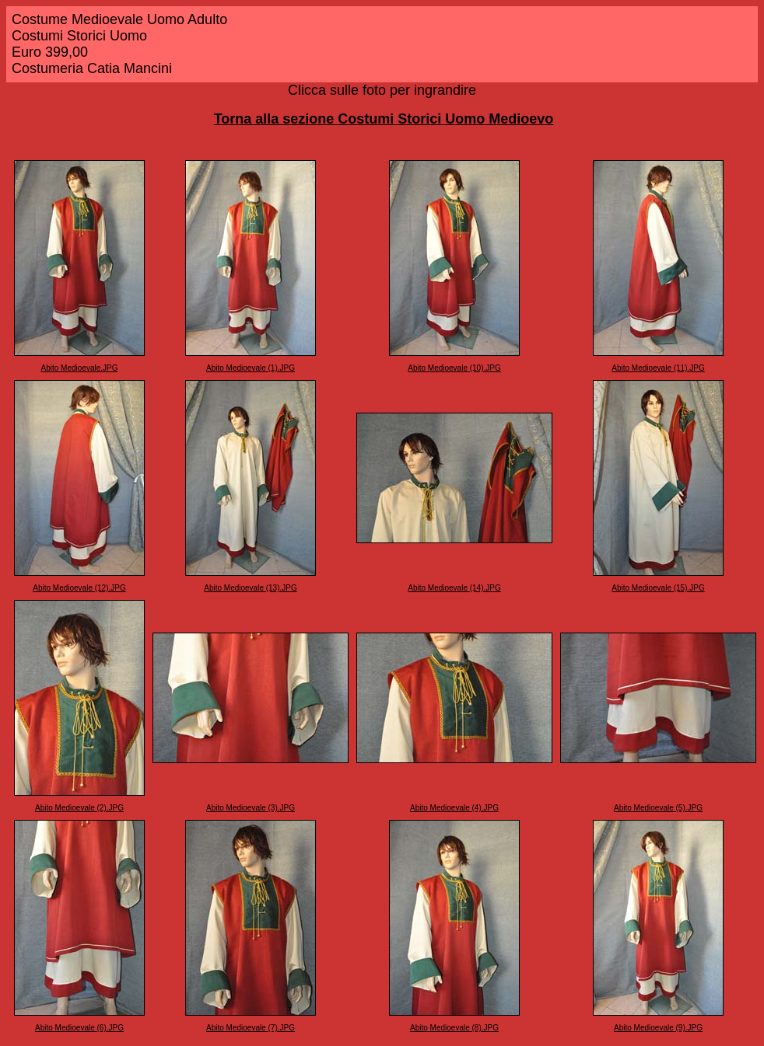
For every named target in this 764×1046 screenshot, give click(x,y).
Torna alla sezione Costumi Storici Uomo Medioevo (384, 119)
